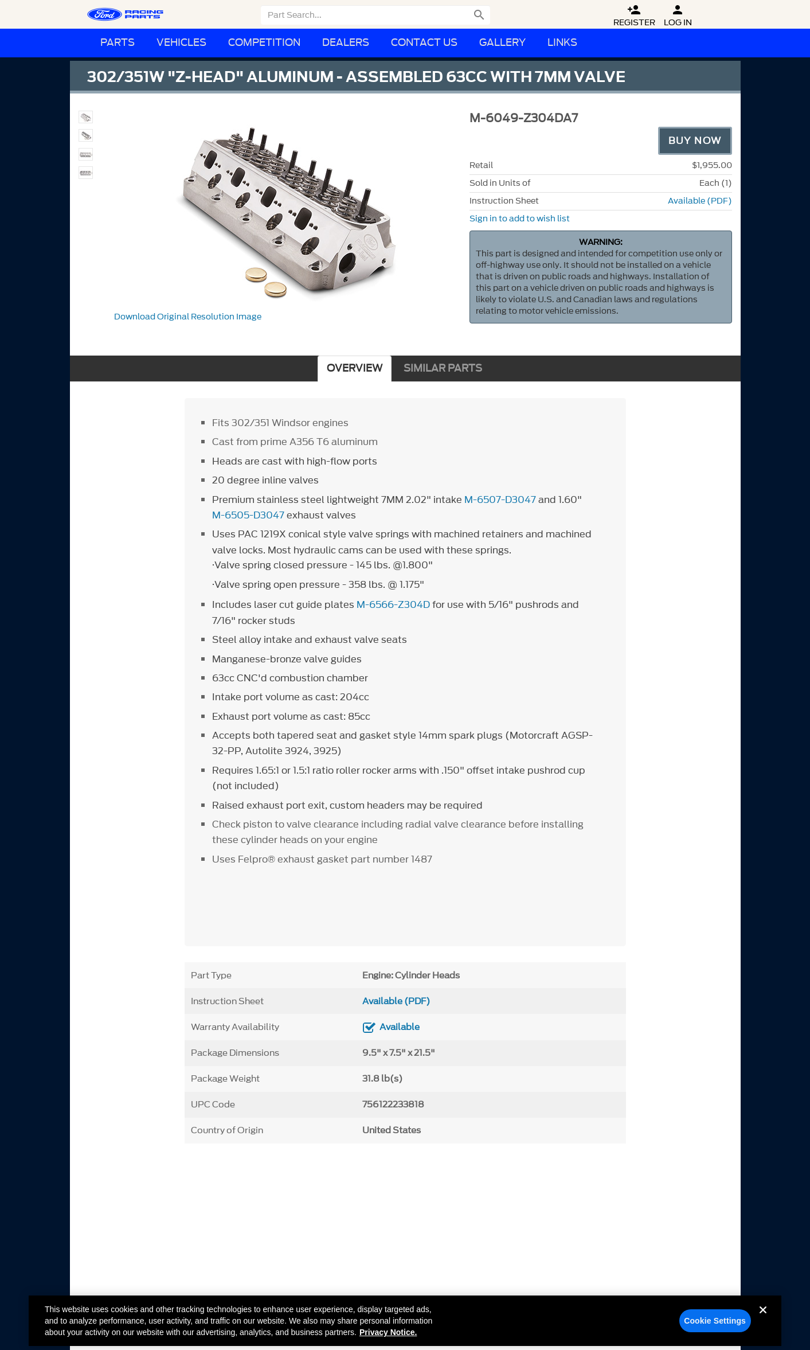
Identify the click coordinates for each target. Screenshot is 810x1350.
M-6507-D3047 (500, 499)
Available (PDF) (700, 201)
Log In (678, 16)
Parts (117, 43)
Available (399, 1027)
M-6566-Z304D (393, 604)
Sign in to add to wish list (519, 219)
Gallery (502, 43)
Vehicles (181, 43)
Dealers (345, 43)
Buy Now (695, 140)
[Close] (763, 1325)
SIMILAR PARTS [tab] (443, 368)
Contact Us (424, 43)
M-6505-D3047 (248, 515)
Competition (264, 43)
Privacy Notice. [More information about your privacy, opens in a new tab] (388, 1338)
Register (634, 16)
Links (562, 43)
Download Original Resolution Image (187, 317)
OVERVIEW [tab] (354, 368)
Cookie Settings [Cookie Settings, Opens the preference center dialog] (715, 1327)
